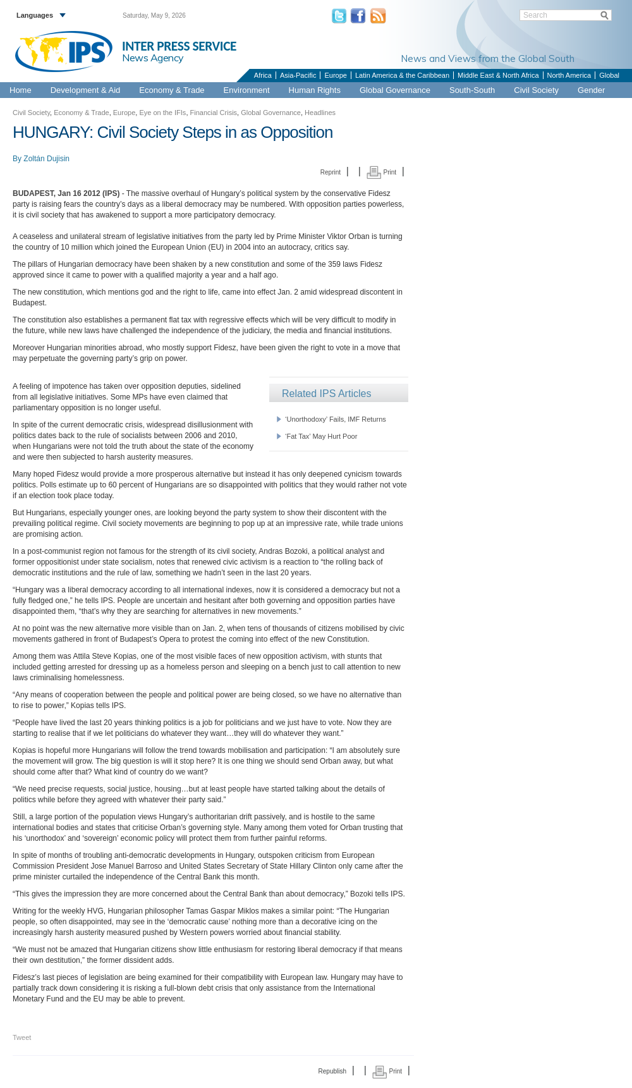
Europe (335, 75)
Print (381, 172)
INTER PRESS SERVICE (179, 46)
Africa (263, 75)
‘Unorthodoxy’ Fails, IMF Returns (335, 419)
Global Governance (395, 90)
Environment (247, 90)
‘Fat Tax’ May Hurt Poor (321, 436)
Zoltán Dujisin (46, 158)
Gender (591, 90)
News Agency (153, 57)
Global (609, 75)
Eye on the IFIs (162, 112)
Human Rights (315, 90)
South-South (472, 90)
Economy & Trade (171, 90)
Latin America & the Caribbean (402, 75)
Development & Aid (86, 90)
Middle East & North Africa (498, 75)
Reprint (330, 172)
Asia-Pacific (298, 75)
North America (569, 75)
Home (20, 90)
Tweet (22, 1037)
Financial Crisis (214, 112)
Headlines (320, 112)
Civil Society (536, 90)
